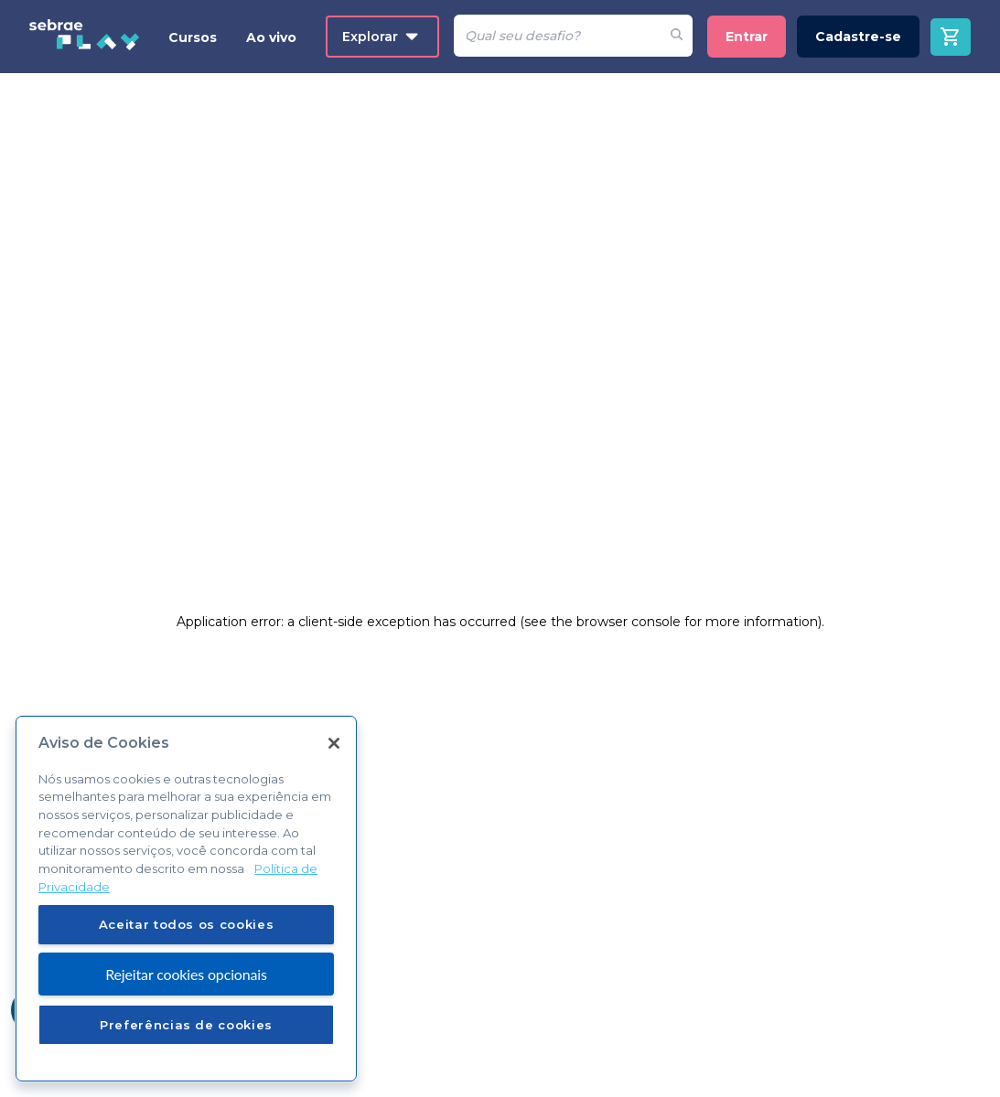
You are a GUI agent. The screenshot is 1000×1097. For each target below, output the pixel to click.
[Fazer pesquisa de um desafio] (677, 36)
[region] (186, 898)
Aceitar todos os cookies (186, 924)
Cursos (192, 37)
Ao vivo (271, 37)
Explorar (380, 36)
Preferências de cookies (186, 1024)
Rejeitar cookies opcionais (186, 974)
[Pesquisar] (557, 36)
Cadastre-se (858, 36)
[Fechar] (334, 743)
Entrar (747, 36)
